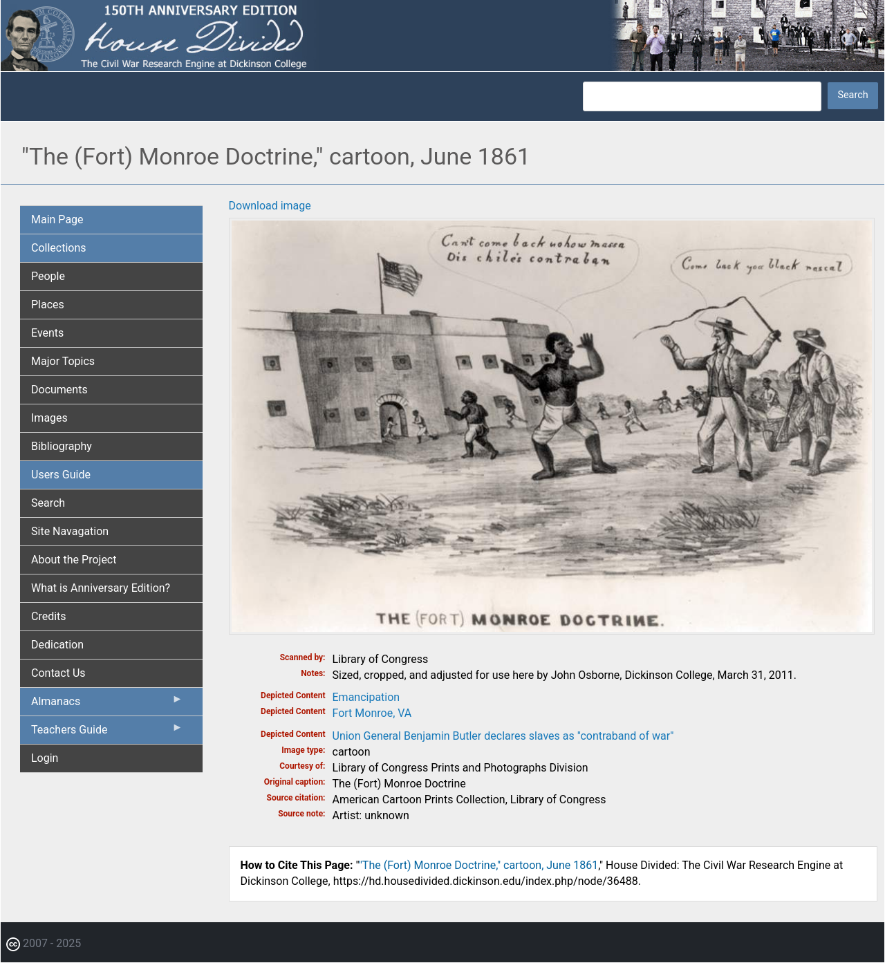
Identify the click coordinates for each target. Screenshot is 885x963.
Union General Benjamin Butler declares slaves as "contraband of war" (503, 735)
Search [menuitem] (48, 502)
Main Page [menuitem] (57, 219)
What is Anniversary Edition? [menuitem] (100, 588)
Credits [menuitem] (48, 616)
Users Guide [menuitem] (61, 474)
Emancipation (366, 697)
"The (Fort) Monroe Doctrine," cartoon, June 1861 (478, 865)
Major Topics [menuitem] (63, 361)
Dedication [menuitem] (57, 644)
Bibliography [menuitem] (61, 446)
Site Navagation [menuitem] (70, 531)
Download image (270, 205)
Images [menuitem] (49, 417)
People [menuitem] (48, 276)
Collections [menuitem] (58, 247)
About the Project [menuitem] (73, 559)
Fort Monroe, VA (372, 713)
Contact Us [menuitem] (58, 673)
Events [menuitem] (47, 332)
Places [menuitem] (47, 304)
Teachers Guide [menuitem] (107, 733)
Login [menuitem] (44, 758)
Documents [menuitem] (59, 389)
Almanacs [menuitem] (107, 704)
